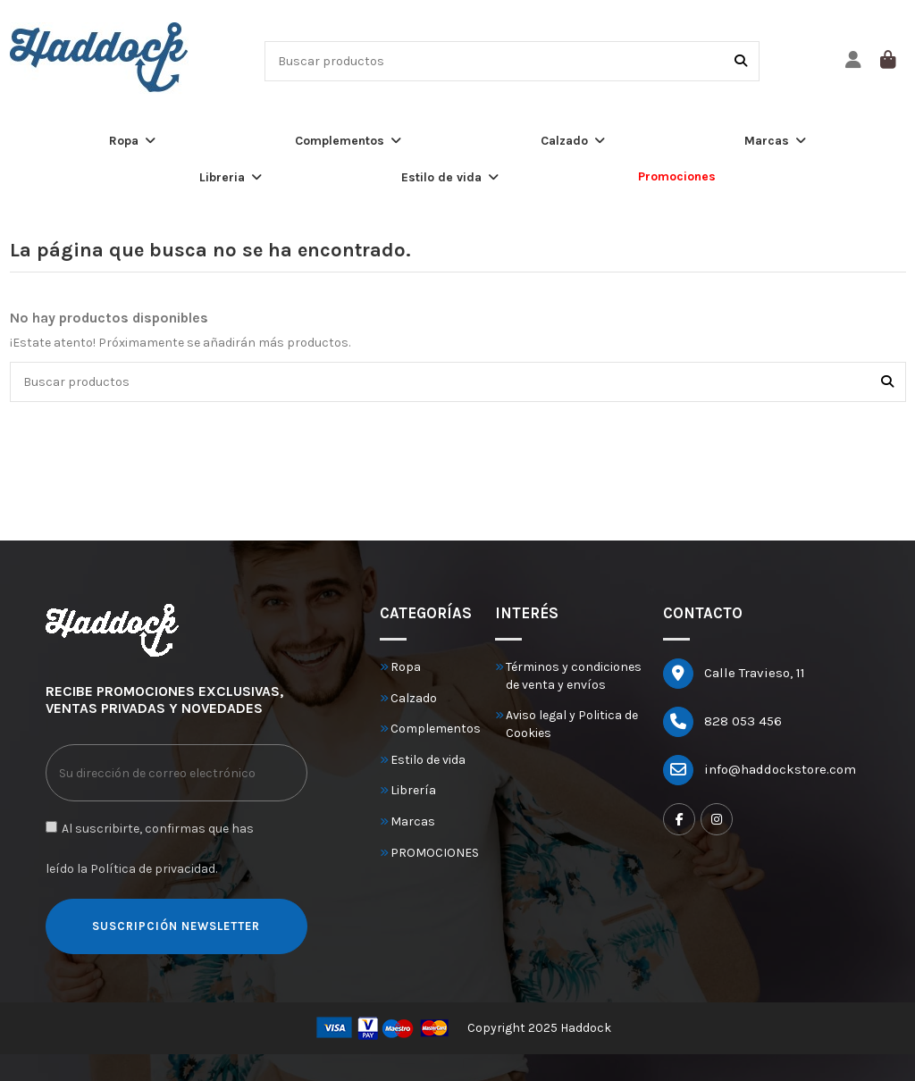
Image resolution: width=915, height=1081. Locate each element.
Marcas (412, 821)
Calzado (413, 698)
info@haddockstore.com (780, 769)
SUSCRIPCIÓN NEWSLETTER (176, 926)
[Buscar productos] (741, 61)
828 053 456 (743, 721)
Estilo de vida (428, 759)
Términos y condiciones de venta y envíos (574, 675)
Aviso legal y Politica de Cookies (572, 724)
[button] (132, 140)
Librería (413, 790)
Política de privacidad (152, 868)
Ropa (405, 667)
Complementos (435, 728)
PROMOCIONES (434, 852)
